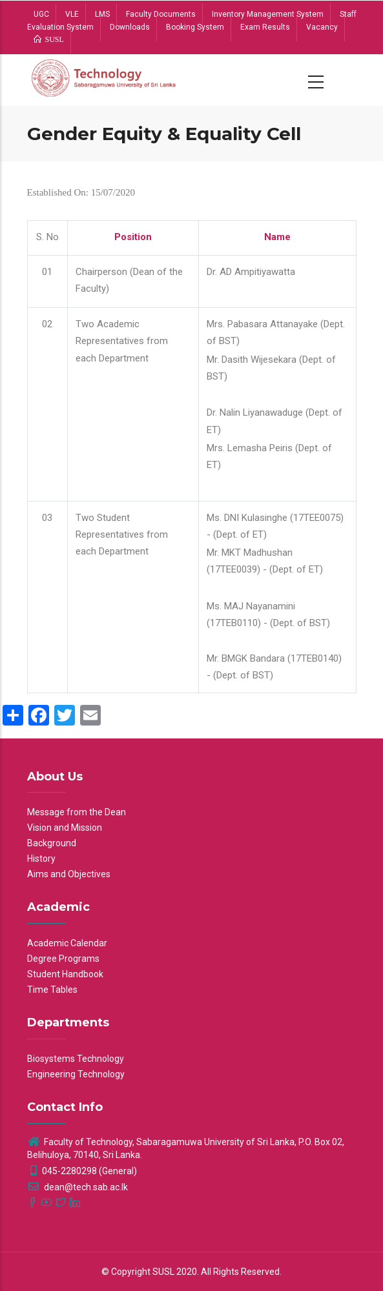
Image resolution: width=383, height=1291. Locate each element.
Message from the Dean (76, 812)
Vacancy (322, 27)
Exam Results (265, 27)
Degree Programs (63, 958)
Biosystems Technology (75, 1058)
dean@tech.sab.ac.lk (77, 1187)
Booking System (195, 27)
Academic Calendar (67, 943)
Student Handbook (65, 974)
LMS (102, 14)
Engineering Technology (76, 1074)
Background (51, 843)
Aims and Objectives (68, 874)
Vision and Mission (64, 827)
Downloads (130, 27)
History (41, 858)
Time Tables (52, 989)
